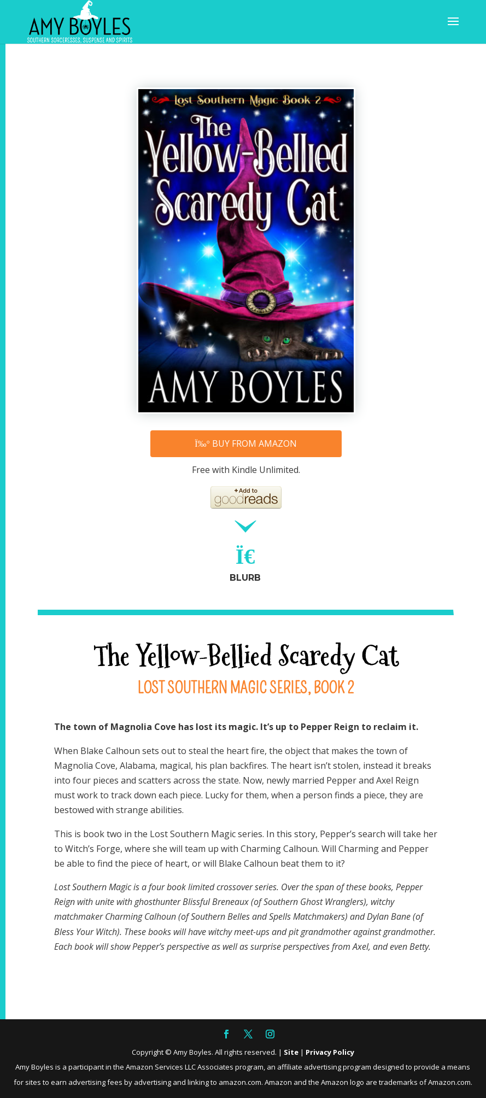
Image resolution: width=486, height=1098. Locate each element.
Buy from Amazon (246, 443)
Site (291, 1052)
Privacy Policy (330, 1052)
